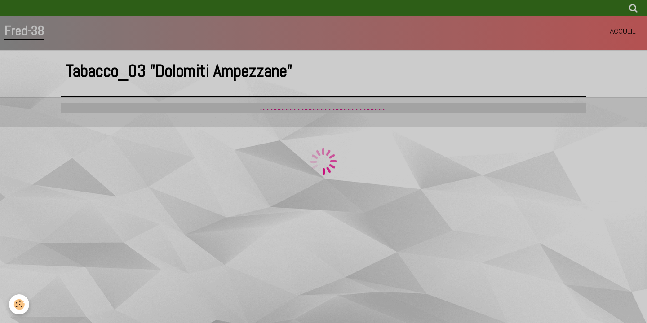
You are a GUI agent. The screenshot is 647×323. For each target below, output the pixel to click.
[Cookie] (19, 304)
